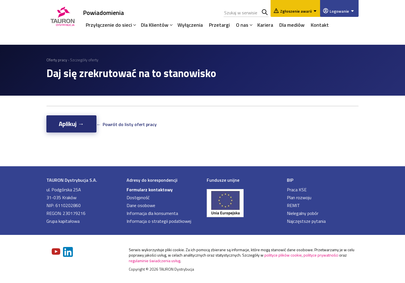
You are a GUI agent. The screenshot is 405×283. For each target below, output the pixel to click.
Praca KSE (297, 189)
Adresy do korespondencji (152, 180)
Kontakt (320, 25)
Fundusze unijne (223, 180)
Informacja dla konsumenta (152, 213)
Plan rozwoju (299, 197)
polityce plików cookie (283, 255)
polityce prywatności (320, 255)
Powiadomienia (103, 12)
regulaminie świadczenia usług (154, 261)
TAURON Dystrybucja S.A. (71, 180)
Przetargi (219, 25)
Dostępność (138, 197)
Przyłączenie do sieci (109, 25)
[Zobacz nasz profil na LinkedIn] (68, 252)
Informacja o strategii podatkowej (159, 221)
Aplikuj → (71, 124)
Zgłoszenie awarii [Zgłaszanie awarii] (299, 11)
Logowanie (343, 11)
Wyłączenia (190, 25)
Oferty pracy (56, 60)
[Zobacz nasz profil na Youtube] (56, 252)
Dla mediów (292, 25)
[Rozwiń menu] (133, 24)
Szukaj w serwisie (265, 12)
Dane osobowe (141, 205)
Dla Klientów (154, 25)
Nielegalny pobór (302, 213)
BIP (290, 180)
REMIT (293, 205)
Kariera (265, 25)
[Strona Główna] (62, 15)
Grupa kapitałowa (63, 221)
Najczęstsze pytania (306, 221)
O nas (242, 25)
